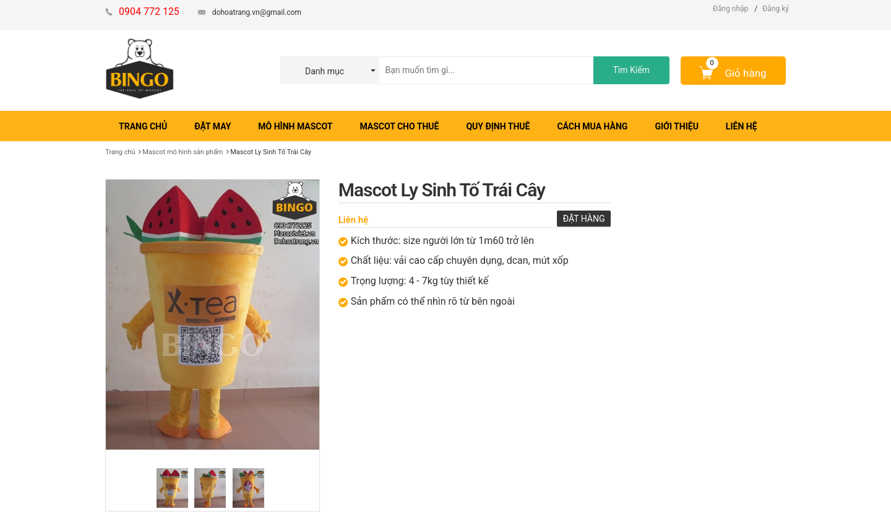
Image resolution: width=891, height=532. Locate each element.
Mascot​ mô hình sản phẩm (182, 152)
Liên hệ (353, 219)
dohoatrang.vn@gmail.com (256, 12)
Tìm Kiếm (631, 70)
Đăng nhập (730, 8)
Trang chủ (120, 152)
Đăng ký (775, 8)
